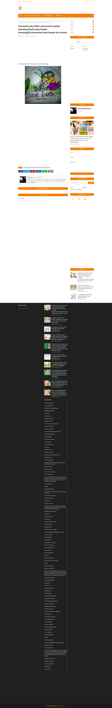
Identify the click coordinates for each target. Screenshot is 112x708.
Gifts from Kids (56, 516)
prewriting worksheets (56, 606)
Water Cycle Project (56, 663)
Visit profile (80, 111)
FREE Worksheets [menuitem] (48, 15)
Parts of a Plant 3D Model (56, 596)
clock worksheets (56, 429)
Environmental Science (56, 495)
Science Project (56, 632)
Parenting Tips (56, 590)
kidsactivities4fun (23, 36)
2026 (82, 21)
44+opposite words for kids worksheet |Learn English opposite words (85, 296)
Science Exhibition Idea (56, 627)
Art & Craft (56, 413)
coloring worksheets (56, 434)
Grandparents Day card (56, 521)
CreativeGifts (56, 442)
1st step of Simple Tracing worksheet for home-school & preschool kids (59, 356)
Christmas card (56, 421)
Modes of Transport (56, 568)
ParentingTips (56, 593)
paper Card (56, 583)
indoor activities (56, 534)
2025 (82, 24)
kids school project (56, 545)
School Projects (56, 622)
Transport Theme (56, 645)
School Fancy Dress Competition (56, 611)
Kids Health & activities (56, 542)
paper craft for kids (56, 588)
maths (56, 563)
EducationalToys (56, 484)
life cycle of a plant (56, 558)
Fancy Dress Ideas (56, 498)
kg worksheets (56, 537)
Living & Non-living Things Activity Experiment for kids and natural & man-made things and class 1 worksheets (59, 337)
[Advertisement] (43, 51)
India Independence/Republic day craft (56, 532)
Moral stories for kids (56, 577)
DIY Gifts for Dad (56, 449)
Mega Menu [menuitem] (59, 15)
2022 (82, 27)
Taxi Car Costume (56, 640)
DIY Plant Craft (56, 457)
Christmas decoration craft (56, 423)
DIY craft (56, 447)
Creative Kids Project (56, 439)
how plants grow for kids (56, 529)
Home (19, 1)
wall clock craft (56, 647)
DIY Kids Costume (56, 452)
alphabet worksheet (56, 411)
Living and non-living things (56, 560)
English (56, 486)
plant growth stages (56, 598)
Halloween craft (56, 524)
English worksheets (56, 489)
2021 (82, 29)
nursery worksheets (56, 580)
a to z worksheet (56, 405)
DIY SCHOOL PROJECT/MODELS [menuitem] (32, 15)
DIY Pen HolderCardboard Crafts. (56, 455)
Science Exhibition (56, 624)
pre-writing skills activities (56, 601)
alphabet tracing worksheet (56, 408)
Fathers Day (56, 500)
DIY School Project (56, 460)
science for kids (56, 629)
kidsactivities (56, 550)
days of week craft (56, 444)
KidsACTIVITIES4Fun (60, 706)
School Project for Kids (56, 616)
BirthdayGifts (56, 416)
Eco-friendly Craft (56, 474)
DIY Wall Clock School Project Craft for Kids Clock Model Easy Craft (56, 463)
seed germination (56, 634)
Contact (29, 1)
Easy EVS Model (56, 466)
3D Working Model (56, 403)
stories (56, 637)
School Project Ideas (56, 619)
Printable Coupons (56, 609)
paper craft (56, 585)
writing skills (56, 669)
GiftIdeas (56, 514)
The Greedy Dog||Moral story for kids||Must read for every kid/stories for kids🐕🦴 (59, 364)
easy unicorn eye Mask (56, 471)
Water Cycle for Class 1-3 (56, 658)
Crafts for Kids (56, 436)
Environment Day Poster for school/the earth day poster (35, 21)
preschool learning (56, 603)
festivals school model (56, 511)
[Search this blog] (79, 183)
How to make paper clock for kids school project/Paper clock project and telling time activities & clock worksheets (59, 393)
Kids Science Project (56, 547)
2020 (82, 32)
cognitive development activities (56, 431)
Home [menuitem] (20, 15)
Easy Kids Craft (56, 469)
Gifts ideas (56, 519)
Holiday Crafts (56, 527)
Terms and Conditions (76, 189)
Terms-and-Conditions (85, 49)
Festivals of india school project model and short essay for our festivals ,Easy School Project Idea (86, 288)
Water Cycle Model (56, 661)
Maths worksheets (56, 565)
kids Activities (56, 540)
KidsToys (56, 555)
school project (56, 614)
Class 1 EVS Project (56, 426)
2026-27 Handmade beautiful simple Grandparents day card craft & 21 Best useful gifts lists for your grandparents (81, 139)
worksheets (56, 666)
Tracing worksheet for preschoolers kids (56, 642)
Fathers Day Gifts (56, 503)
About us (84, 187)
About (24, 1)
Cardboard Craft (56, 418)
